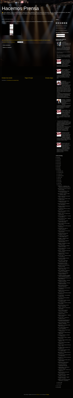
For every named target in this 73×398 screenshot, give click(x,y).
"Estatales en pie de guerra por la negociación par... (63, 291)
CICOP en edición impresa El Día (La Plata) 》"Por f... (64, 345)
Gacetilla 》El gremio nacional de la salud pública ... (64, 308)
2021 (58, 165)
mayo (59, 181)
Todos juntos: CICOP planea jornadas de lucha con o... (64, 293)
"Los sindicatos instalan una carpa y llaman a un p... (64, 209)
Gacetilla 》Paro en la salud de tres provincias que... (64, 214)
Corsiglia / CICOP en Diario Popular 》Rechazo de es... (64, 330)
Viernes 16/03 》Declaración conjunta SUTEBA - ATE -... (63, 261)
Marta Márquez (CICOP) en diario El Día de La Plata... (64, 189)
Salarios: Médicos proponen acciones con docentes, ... (64, 303)
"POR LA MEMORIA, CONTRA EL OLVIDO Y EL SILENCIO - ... (64, 271)
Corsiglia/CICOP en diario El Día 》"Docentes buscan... (63, 202)
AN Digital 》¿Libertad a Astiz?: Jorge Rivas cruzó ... (63, 239)
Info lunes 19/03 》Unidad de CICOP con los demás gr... (64, 256)
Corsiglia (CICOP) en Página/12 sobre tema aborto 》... (63, 241)
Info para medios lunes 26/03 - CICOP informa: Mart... (63, 221)
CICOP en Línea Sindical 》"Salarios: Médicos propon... (64, 316)
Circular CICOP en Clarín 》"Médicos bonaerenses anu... (64, 219)
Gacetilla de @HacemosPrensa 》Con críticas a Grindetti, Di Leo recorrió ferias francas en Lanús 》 (66, 44)
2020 (58, 166)
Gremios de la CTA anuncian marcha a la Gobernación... (64, 355)
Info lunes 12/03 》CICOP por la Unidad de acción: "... (63, 318)
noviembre (60, 172)
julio (59, 178)
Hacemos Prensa (20, 8)
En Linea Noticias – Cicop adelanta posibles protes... (64, 296)
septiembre (60, 175)
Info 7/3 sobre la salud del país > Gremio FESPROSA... (63, 328)
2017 (58, 385)
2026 (58, 157)
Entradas (59, 34)
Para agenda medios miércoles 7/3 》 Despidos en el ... (64, 348)
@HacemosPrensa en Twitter (61, 28)
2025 (58, 158)
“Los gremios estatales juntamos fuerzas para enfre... (63, 258)
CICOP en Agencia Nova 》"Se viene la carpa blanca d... (64, 216)
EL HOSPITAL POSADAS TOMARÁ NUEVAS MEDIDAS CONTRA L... (64, 276)
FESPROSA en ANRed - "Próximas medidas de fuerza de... (64, 281)
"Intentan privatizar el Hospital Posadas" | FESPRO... (63, 273)
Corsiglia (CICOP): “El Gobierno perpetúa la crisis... (63, 254)
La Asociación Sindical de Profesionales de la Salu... (63, 365)
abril (59, 183)
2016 (58, 387)
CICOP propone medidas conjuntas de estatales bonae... (64, 301)
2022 (58, 163)
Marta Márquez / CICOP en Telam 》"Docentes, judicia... (64, 194)
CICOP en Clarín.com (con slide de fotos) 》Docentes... (64, 197)
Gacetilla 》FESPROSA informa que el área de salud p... (64, 251)
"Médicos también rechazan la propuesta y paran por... (63, 286)
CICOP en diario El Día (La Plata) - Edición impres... (64, 224)
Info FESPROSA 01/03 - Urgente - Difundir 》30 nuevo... (64, 375)
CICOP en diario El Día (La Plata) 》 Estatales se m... (64, 343)
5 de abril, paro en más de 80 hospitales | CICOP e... (63, 234)
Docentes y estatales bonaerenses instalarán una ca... (64, 206)
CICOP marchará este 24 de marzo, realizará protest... (64, 231)
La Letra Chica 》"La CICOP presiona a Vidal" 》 (63, 313)
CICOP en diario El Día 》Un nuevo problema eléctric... (64, 249)
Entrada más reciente (7, 78)
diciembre (60, 171)
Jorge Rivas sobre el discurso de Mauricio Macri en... (63, 373)
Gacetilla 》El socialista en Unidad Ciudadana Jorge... (64, 244)
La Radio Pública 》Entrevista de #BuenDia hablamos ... (63, 368)
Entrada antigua (49, 78)
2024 (58, 160)
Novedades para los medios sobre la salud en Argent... (64, 360)
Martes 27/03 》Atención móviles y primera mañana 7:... (64, 211)
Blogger (47, 394)
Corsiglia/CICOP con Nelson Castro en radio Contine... (64, 199)
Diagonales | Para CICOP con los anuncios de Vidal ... (63, 266)
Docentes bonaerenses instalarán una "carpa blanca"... (63, 204)
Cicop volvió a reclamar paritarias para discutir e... (63, 298)
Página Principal (29, 78)
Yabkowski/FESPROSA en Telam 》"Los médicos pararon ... (63, 192)
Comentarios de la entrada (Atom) (13, 80)
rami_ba (37, 394)
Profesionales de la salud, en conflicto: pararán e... (63, 229)
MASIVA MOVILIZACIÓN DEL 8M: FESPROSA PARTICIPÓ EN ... (64, 321)
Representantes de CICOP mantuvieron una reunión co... (63, 263)
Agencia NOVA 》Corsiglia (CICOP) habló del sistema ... (64, 325)
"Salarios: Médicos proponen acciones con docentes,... (63, 311)
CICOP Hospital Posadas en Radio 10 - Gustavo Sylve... (64, 350)
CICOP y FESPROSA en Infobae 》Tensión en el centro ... (64, 246)
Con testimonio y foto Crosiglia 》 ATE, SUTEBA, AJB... (63, 236)
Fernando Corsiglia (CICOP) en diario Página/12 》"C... (64, 340)
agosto (59, 177)
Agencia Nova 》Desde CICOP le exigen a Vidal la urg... (63, 268)
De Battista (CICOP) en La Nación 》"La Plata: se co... (64, 335)
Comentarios (59, 36)
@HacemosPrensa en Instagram (61, 30)
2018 (58, 169)
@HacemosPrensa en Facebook (61, 25)
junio (59, 180)
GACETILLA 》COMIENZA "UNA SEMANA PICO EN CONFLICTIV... (64, 187)
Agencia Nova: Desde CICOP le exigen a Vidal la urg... (63, 306)
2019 (58, 168)
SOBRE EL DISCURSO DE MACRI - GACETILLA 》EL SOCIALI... (64, 380)
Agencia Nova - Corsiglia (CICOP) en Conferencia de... (64, 353)
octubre (59, 174)
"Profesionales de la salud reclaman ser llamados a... (64, 288)
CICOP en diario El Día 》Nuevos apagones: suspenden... (63, 323)
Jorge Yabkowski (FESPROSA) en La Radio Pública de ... (64, 278)
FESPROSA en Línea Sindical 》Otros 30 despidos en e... (63, 363)
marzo (59, 184)
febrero (59, 382)
